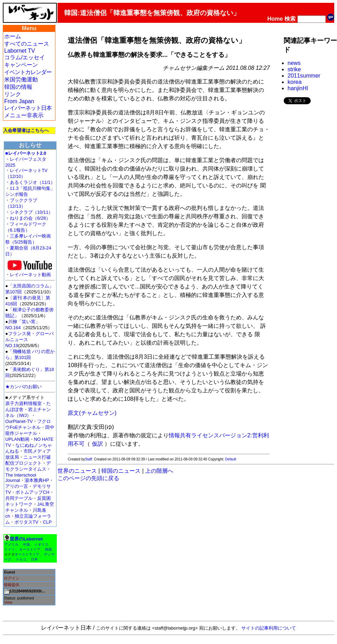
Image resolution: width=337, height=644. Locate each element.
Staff (88, 459)
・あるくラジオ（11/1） (30, 182)
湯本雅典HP (37, 480)
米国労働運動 (21, 79)
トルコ (21, 559)
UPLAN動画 (17, 439)
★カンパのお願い (23, 386)
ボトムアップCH (32, 492)
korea (295, 82)
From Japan (19, 101)
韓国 (48, 549)
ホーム (12, 36)
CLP (47, 522)
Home (275, 19)
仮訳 (97, 444)
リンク (12, 94)
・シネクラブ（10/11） (29, 212)
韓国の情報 (18, 87)
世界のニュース (77, 471)
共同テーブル (19, 498)
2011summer (304, 76)
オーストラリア (27, 554)
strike (294, 69)
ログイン (11, 578)
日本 (34, 559)
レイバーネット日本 (28, 108)
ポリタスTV (26, 522)
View (8, 602)
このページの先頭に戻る (88, 478)
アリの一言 (16, 486)
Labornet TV (19, 51)
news (294, 63)
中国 (26, 544)
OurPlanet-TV (19, 421)
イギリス (41, 544)
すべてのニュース (26, 44)
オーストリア (29, 549)
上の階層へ (159, 471)
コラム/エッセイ (24, 57)
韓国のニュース (121, 471)
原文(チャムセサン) (92, 413)
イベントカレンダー (28, 72)
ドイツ (9, 549)
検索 (290, 19)
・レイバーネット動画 (29, 272)
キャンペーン (21, 65)
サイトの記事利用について (268, 628)
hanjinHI (298, 88)
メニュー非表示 (23, 115)
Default (230, 459)
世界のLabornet (26, 539)
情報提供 (11, 585)
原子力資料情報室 (23, 403)
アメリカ (11, 544)
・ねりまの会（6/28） (27, 218)
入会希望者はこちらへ (26, 130)
